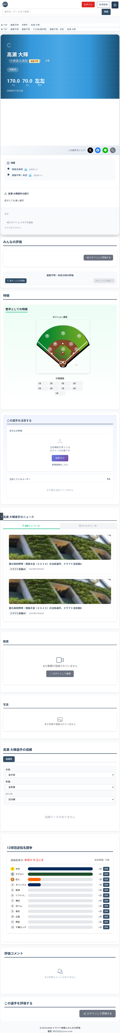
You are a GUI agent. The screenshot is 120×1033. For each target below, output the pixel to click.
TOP (4, 25)
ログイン (88, 4)
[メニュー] (115, 5)
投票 (106, 869)
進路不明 (14, 25)
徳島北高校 (17, 169)
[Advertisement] (60, 122)
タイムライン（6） (88, 526)
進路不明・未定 (57, 29)
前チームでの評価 (16, 281)
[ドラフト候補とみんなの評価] (5, 4)
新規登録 (103, 4)
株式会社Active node (62, 1031)
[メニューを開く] (1, 516)
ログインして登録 (60, 673)
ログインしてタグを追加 (19, 222)
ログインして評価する (98, 257)
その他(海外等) (40, 29)
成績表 (9, 759)
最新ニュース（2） (31, 526)
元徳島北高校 (19, 61)
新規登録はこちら (60, 465)
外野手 (25, 25)
